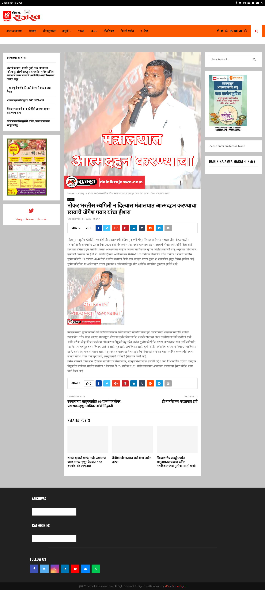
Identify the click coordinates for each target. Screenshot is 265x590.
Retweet (30, 219)
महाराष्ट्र (32, 30)
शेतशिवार (109, 30)
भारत (81, 30)
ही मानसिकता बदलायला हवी (180, 402)
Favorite (42, 219)
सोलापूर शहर (49, 30)
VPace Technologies (175, 586)
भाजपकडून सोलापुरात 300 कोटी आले (25, 100)
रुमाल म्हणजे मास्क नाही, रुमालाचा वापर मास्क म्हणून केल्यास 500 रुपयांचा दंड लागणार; (86, 462)
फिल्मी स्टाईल (127, 30)
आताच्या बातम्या (14, 30)
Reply (19, 219)
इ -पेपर (144, 30)
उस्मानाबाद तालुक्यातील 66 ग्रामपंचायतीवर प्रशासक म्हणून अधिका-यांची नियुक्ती (93, 404)
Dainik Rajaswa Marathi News (232, 161)
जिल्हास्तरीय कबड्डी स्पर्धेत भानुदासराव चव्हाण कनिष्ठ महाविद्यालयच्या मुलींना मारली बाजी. (176, 462)
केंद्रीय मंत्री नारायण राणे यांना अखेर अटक (131, 460)
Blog (93, 30)
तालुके (65, 30)
